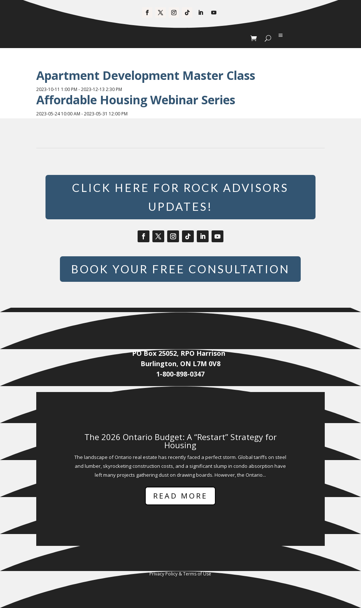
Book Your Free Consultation (180, 269)
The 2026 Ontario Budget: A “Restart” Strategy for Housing (180, 440)
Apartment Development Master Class (145, 75)
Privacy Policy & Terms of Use (180, 574)
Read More (180, 496)
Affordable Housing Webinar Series (135, 100)
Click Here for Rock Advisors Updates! (180, 197)
